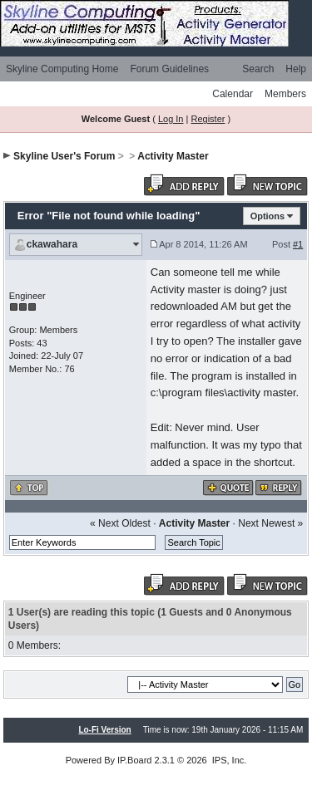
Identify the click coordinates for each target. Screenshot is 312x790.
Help (295, 69)
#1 (298, 244)
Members (285, 94)
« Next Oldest (120, 523)
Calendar (232, 94)
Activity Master (172, 156)
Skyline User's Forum (64, 156)
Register (208, 119)
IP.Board (134, 760)
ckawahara (52, 244)
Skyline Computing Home (62, 69)
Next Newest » (270, 523)
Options (267, 216)
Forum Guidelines (169, 69)
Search (258, 69)
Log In (171, 119)
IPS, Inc (228, 760)
